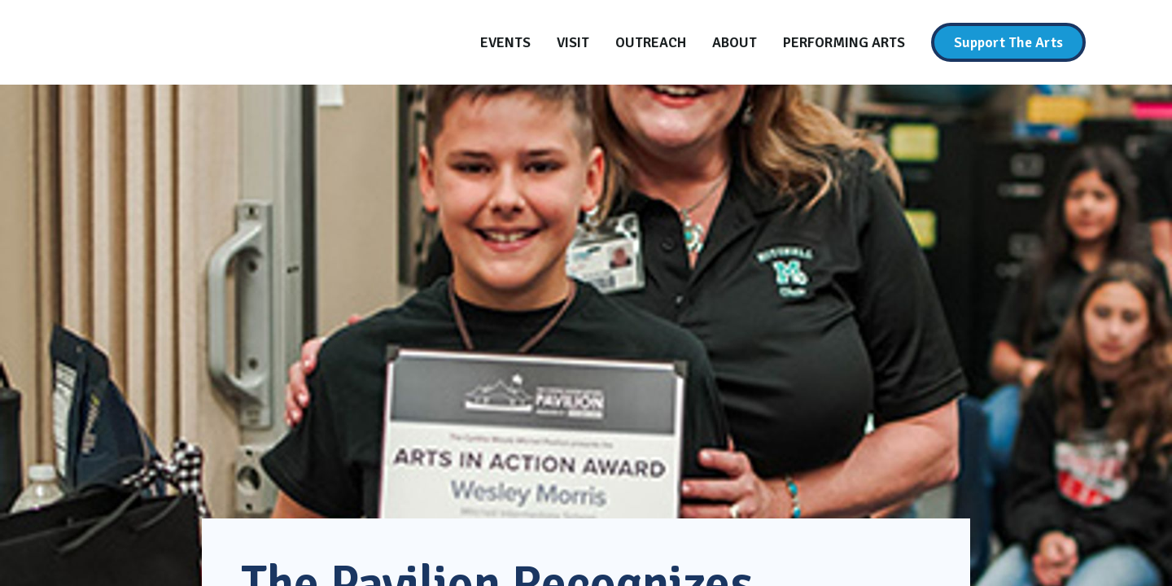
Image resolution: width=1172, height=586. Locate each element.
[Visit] (573, 42)
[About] (734, 42)
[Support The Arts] (1008, 42)
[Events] (505, 42)
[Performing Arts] (844, 42)
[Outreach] (650, 42)
